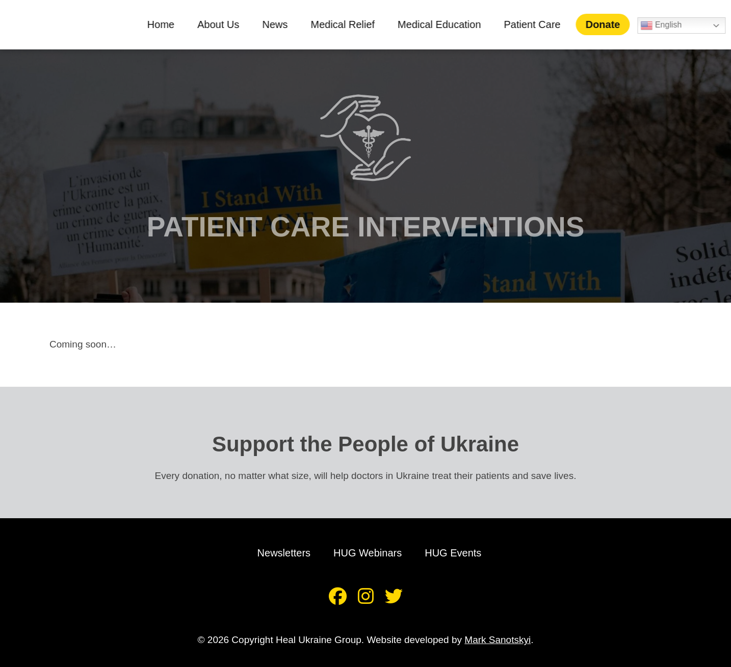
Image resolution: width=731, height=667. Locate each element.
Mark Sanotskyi (497, 639)
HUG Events (453, 552)
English (666, 25)
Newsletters (283, 552)
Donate (608, 24)
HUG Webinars (367, 552)
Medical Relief (348, 24)
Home (165, 24)
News (280, 24)
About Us (223, 24)
